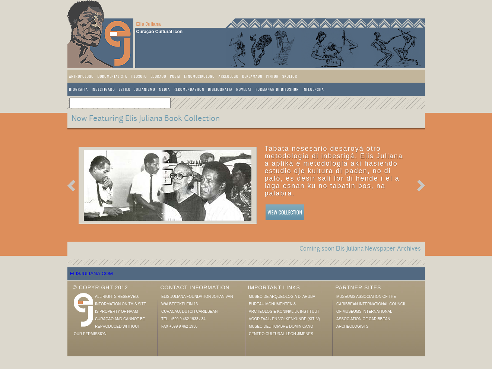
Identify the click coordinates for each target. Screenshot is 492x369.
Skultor (289, 76)
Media (164, 89)
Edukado (158, 76)
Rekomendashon (189, 89)
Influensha (313, 89)
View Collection (284, 212)
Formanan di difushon (277, 89)
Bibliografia (220, 89)
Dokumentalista (112, 76)
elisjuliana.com (91, 273)
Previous (71, 185)
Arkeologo (229, 76)
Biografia (78, 89)
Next (421, 185)
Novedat (244, 89)
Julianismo (144, 89)
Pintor (272, 76)
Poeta (175, 76)
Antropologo (81, 76)
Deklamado (252, 76)
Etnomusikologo (199, 76)
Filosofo (139, 76)
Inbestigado (103, 89)
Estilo (125, 89)
